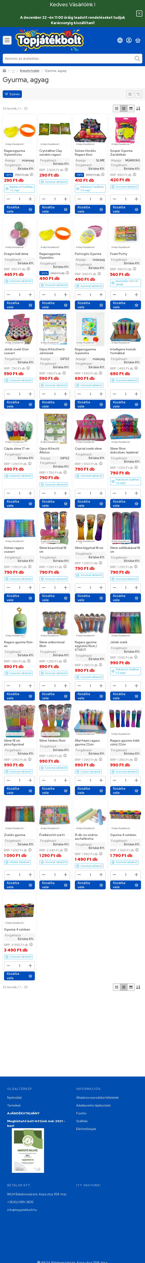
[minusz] (8, 199)
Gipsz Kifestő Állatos (49, 450)
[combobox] (72, 58)
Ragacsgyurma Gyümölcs (49, 256)
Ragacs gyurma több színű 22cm (125, 742)
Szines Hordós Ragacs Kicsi (85, 153)
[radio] (116, 108)
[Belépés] (128, 40)
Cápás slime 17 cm (16, 448)
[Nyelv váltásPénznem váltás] (120, 40)
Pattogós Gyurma (88, 254)
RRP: (53, 170)
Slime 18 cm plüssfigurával (14, 742)
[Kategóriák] (7, 40)
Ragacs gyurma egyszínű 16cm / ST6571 (86, 646)
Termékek (14, 1105)
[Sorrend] (138, 108)
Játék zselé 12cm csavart (16, 351)
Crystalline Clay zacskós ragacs (50, 153)
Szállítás (82, 1121)
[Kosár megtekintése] (137, 40)
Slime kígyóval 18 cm (89, 548)
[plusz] (30, 199)
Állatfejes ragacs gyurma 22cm (87, 742)
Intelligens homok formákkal (123, 351)
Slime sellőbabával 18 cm (125, 550)
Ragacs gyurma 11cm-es (19, 644)
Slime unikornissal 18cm (52, 644)
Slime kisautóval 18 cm (52, 550)
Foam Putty (118, 254)
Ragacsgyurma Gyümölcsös (14, 153)
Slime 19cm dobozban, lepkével (124, 450)
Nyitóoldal (14, 1098)
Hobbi (13, 71)
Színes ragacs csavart (14, 550)
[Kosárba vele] (19, 209)
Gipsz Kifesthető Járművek (52, 351)
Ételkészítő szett (52, 835)
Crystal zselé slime (88, 448)
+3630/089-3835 (20, 1202)
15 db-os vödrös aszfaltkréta (86, 837)
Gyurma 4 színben (123, 835)
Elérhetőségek (86, 1129)
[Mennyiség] (19, 199)
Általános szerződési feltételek (97, 1098)
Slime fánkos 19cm (52, 740)
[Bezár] (139, 14)
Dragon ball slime (16, 254)
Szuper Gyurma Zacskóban (121, 153)
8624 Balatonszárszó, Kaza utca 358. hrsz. (37, 1194)
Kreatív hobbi (29, 71)
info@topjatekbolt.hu (22, 1210)
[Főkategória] (4, 71)
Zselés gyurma (14, 835)
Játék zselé (118, 642)
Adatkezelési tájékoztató (93, 1105)
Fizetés (81, 1113)
